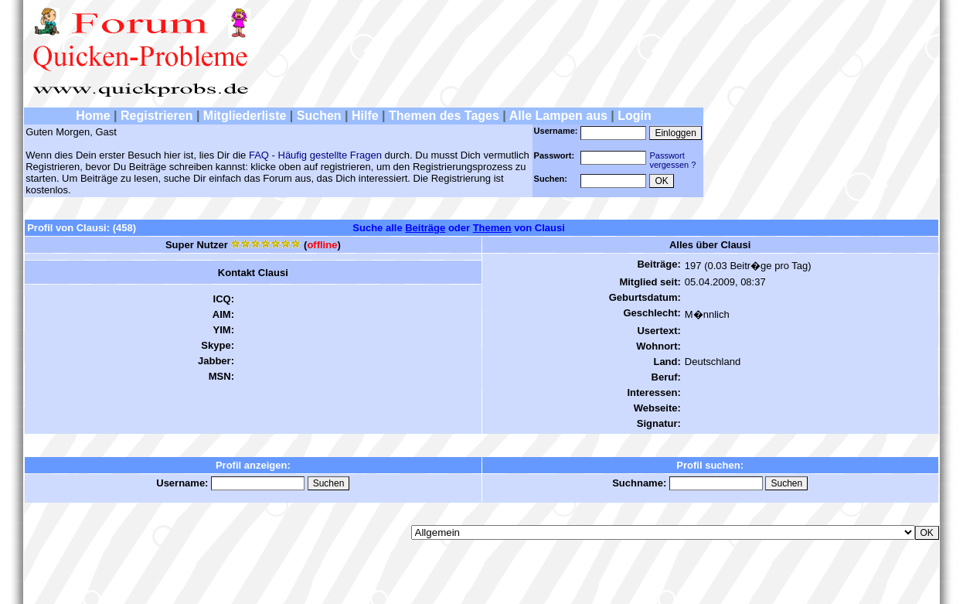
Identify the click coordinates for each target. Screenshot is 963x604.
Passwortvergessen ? (672, 160)
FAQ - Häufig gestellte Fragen (315, 155)
